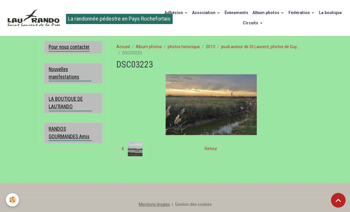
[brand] (80, 18)
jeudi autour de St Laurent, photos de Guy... (260, 46)
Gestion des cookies (193, 204)
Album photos (266, 12)
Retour (211, 148)
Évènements (236, 12)
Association (204, 12)
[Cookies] (12, 199)
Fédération (299, 12)
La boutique (330, 12)
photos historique (184, 46)
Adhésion (174, 12)
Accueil (123, 46)
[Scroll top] (338, 200)
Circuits (251, 23)
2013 (210, 46)
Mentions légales (154, 204)
